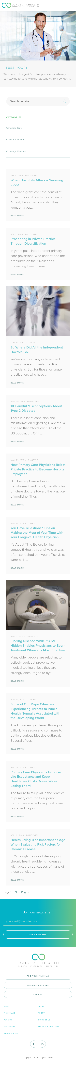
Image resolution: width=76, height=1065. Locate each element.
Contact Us (44, 1020)
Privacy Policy (12, 1033)
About (41, 1013)
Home (6, 1006)
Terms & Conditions (49, 1027)
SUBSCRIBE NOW (38, 934)
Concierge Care (14, 128)
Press (41, 1006)
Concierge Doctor (15, 139)
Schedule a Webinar (38, 985)
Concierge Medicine (16, 151)
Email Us (38, 994)
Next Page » (22, 892)
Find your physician (38, 976)
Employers (9, 1027)
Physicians (9, 1013)
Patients (8, 1020)
